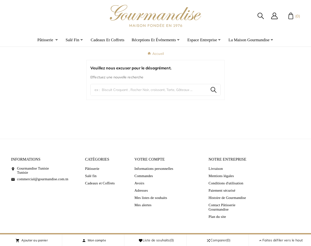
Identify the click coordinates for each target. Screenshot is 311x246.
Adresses (141, 190)
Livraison (215, 169)
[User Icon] (274, 16)
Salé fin (90, 176)
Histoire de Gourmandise (227, 198)
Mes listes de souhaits (150, 198)
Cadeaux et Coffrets (100, 183)
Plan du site (217, 217)
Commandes (143, 176)
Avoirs (139, 183)
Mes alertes (142, 205)
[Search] (213, 90)
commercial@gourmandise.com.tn (42, 179)
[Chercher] (149, 90)
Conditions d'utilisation (225, 183)
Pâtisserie (92, 169)
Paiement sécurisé (221, 190)
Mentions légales (221, 176)
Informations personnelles (153, 169)
